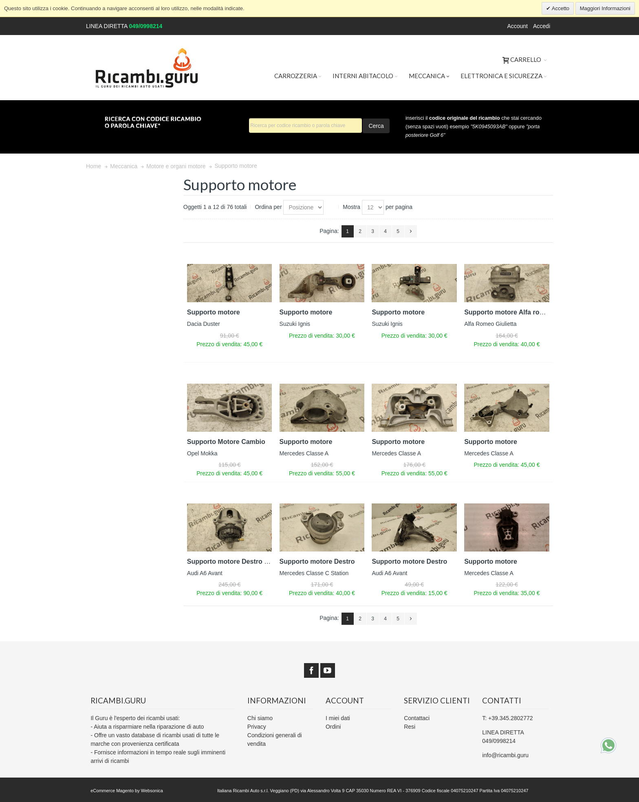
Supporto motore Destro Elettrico (238, 561)
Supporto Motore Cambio (226, 441)
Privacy (256, 726)
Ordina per (268, 207)
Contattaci (417, 718)
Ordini (333, 726)
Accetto (560, 8)
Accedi (541, 26)
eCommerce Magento (112, 790)
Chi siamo (260, 718)
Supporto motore (213, 312)
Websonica (152, 790)
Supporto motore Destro (317, 561)
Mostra (351, 207)
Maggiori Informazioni (605, 8)
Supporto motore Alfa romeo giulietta (522, 312)
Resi (409, 726)
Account (517, 26)
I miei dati (338, 718)
